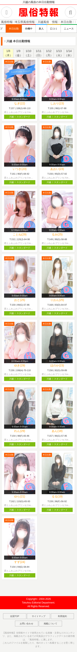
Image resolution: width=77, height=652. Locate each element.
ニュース (69, 28)
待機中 (28, 28)
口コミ (53, 28)
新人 (41, 28)
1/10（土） (28, 53)
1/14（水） (68, 53)
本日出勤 (14, 28)
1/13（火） (59, 53)
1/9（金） (18, 53)
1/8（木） (8, 53)
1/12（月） (48, 53)
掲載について (50, 623)
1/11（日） (38, 53)
